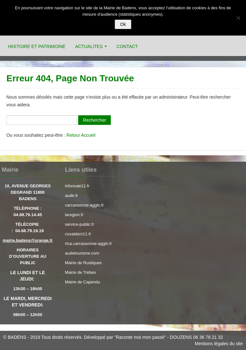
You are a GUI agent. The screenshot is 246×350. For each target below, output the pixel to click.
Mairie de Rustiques (83, 262)
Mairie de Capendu (82, 282)
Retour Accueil (81, 135)
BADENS (17, 337)
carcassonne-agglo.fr (84, 205)
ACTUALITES (88, 46)
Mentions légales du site (219, 343)
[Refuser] (238, 18)
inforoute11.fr (77, 185)
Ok (123, 24)
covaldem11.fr (78, 234)
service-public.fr (79, 224)
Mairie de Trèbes (80, 272)
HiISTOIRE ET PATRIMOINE (36, 46)
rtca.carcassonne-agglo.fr (88, 243)
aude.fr (71, 195)
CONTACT (127, 46)
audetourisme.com (82, 253)
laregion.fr (74, 214)
